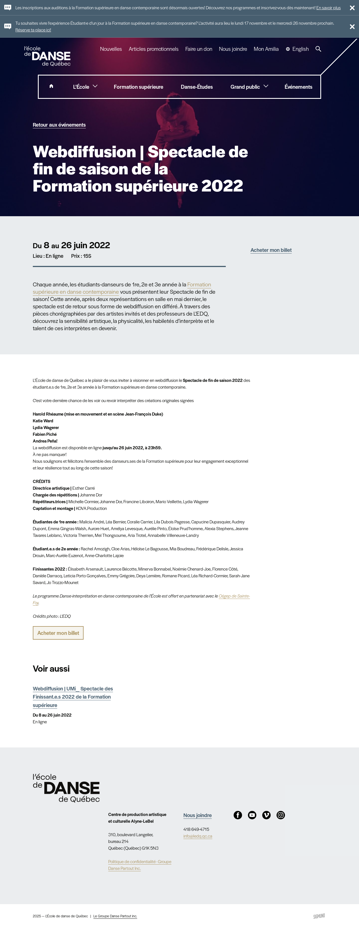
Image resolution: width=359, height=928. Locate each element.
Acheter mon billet (271, 249)
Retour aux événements (59, 124)
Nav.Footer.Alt (66, 788)
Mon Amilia (266, 49)
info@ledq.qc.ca (197, 836)
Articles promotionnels (154, 49)
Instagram (281, 815)
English (301, 49)
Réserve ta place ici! (33, 30)
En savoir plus (328, 7)
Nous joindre (233, 49)
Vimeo (266, 815)
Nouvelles (111, 49)
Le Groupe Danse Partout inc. (115, 915)
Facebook (238, 815)
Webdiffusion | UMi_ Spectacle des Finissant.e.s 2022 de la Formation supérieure (73, 696)
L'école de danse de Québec (48, 56)
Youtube (252, 815)
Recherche (318, 49)
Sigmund (319, 916)
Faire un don (198, 49)
